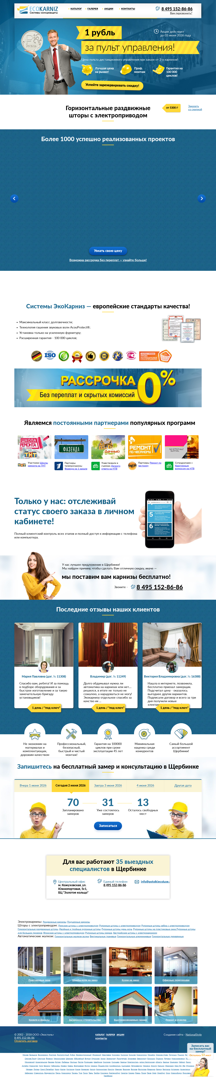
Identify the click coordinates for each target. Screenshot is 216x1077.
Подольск (173, 1055)
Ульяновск (174, 1062)
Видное (88, 1058)
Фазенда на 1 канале (76, 469)
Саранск (94, 1066)
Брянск (159, 1069)
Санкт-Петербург (47, 1069)
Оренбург (161, 1073)
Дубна (72, 1055)
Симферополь (115, 1066)
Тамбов (97, 1073)
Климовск (116, 1055)
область (159, 1062)
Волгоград (142, 1069)
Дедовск (167, 1058)
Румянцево (88, 1062)
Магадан (29, 1069)
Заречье (123, 1062)
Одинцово (95, 1058)
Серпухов (41, 1058)
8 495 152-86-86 (177, 9)
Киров (77, 1069)
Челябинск (108, 1076)
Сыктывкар (126, 1066)
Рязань (137, 1073)
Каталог (76, 9)
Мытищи (73, 1062)
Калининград (101, 1069)
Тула (80, 1073)
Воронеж (126, 1069)
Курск (57, 1069)
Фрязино (49, 1058)
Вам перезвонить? (181, 13)
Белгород (166, 1069)
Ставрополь (39, 1073)
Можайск (151, 1055)
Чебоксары (55, 1066)
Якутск (87, 1066)
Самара (131, 1073)
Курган (63, 1069)
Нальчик (161, 1066)
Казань (70, 1066)
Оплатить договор (25, 1041)
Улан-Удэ (178, 1066)
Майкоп (182, 1062)
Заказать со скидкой (195, 108)
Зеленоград (111, 1058)
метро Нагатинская (147, 1062)
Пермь (58, 1073)
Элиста (154, 1066)
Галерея (92, 9)
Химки (103, 1058)
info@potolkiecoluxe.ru (156, 881)
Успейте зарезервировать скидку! (112, 85)
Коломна (124, 1055)
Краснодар (33, 1066)
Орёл (154, 1073)
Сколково (107, 1062)
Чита (41, 1066)
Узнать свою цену (108, 251)
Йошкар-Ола (103, 1066)
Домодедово (122, 1058)
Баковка (51, 1062)
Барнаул (47, 1066)
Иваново (118, 1069)
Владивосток (49, 1073)
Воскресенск (43, 1055)
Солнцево (115, 1062)
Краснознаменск (178, 1058)
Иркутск (111, 1069)
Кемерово (85, 1069)
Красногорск (142, 1055)
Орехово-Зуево (162, 1055)
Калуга (92, 1069)
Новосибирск (176, 1073)
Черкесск (146, 1066)
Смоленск (104, 1073)
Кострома (70, 1069)
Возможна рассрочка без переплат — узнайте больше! (108, 260)
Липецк (36, 1069)
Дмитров (52, 1055)
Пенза (149, 1073)
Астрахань (175, 1069)
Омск (168, 1073)
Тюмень (75, 1073)
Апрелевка (132, 1058)
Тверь (91, 1073)
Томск (85, 1073)
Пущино (181, 1055)
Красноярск (66, 1073)
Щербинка (98, 1062)
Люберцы (65, 1062)
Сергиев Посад (31, 1058)
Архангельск (185, 1069)
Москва (26, 1055)
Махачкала (169, 1066)
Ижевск (64, 1066)
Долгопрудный (63, 1055)
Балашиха (33, 1055)
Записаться (108, 826)
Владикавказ (79, 1066)
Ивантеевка (106, 1055)
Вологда (134, 1069)
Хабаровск (29, 1073)
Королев (132, 1055)
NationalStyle (194, 1034)
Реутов (80, 1062)
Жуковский (96, 1055)
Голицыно (151, 1058)
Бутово (58, 1062)
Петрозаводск (136, 1066)
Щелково (69, 1058)
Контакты (128, 9)
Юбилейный (79, 1058)
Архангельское (41, 1062)
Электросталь (133, 1062)
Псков (143, 1073)
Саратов (124, 1073)
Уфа (183, 1066)
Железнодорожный (83, 1055)
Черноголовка (59, 1058)
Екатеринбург (114, 1073)
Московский (30, 1062)
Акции (108, 9)
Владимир (151, 1069)
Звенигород (141, 1058)
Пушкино (159, 1058)
